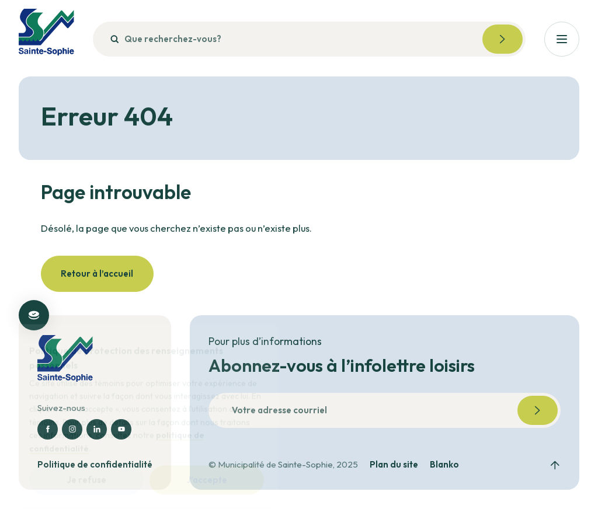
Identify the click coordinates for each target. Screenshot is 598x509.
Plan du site (394, 464)
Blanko (444, 464)
